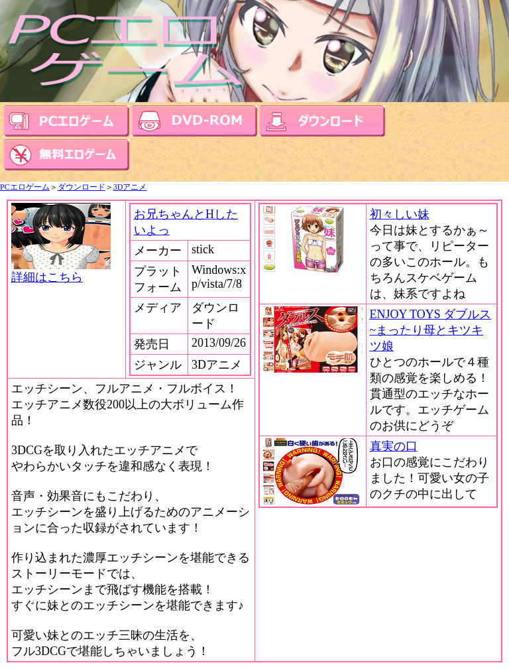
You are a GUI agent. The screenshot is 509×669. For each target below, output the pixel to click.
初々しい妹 (399, 214)
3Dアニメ (130, 187)
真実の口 (394, 446)
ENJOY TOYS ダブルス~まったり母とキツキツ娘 (431, 330)
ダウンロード (81, 187)
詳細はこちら (61, 271)
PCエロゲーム (25, 187)
